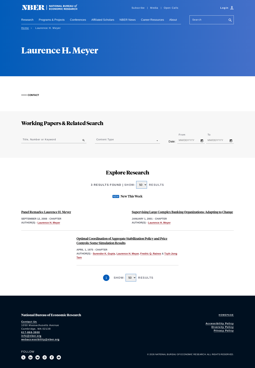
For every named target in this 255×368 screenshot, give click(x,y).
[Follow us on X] (23, 357)
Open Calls (171, 7)
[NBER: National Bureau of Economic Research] (52, 9)
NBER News (128, 19)
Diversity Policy (222, 327)
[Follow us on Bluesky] (37, 357)
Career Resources (152, 19)
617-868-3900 (30, 332)
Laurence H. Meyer (49, 222)
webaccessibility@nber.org (40, 339)
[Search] (230, 20)
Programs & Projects (52, 19)
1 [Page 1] (106, 278)
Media (154, 7)
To (212, 134)
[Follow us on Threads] (44, 357)
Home (25, 28)
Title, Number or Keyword (39, 139)
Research (27, 19)
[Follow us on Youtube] (59, 357)
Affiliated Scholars (102, 19)
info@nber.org (31, 335)
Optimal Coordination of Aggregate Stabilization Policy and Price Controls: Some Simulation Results (121, 240)
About (173, 19)
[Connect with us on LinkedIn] (30, 357)
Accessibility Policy (220, 323)
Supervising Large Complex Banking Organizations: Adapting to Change (182, 212)
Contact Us (29, 321)
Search (197, 19)
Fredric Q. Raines (150, 253)
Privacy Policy (224, 330)
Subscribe (138, 7)
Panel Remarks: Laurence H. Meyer (46, 212)
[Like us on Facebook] (52, 357)
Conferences (78, 19)
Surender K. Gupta (104, 253)
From (185, 134)
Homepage (226, 315)
